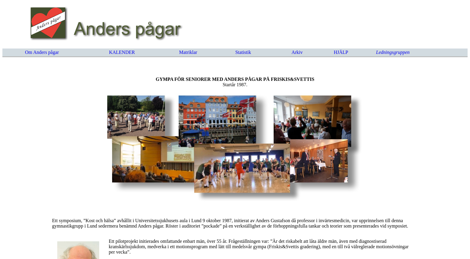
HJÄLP (341, 52)
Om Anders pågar (42, 52)
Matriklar (188, 52)
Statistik (243, 52)
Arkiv (296, 52)
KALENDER (122, 52)
